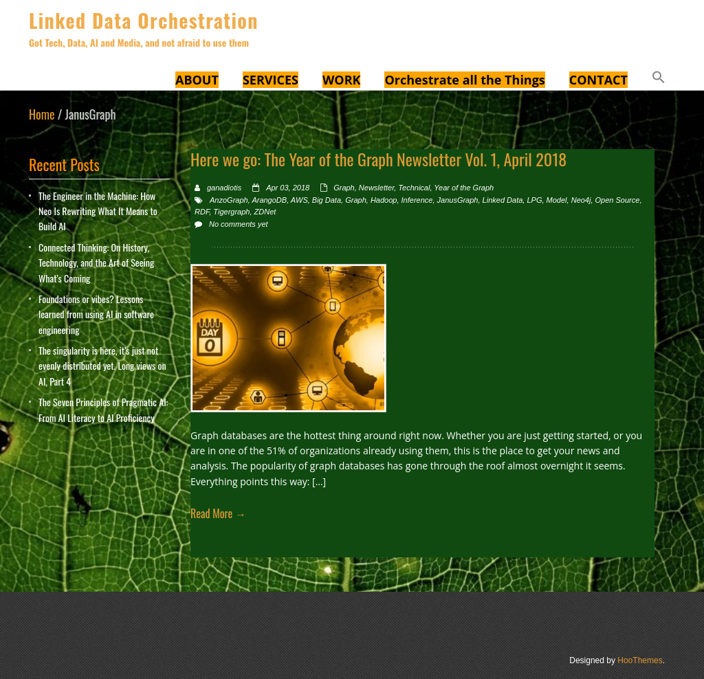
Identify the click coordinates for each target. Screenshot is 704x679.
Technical (414, 187)
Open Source (617, 200)
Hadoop (384, 200)
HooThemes (639, 660)
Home (42, 114)
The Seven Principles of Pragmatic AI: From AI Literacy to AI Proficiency (103, 409)
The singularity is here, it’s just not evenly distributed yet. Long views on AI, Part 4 (102, 365)
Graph (344, 187)
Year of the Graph (464, 187)
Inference (417, 200)
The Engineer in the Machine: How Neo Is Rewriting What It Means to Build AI (97, 211)
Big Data (326, 200)
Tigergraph (231, 212)
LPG (534, 200)
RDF (202, 212)
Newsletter (376, 187)
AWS (299, 200)
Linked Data (503, 200)
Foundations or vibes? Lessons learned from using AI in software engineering (96, 314)
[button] (659, 79)
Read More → (218, 513)
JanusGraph (457, 200)
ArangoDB (269, 200)
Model (557, 200)
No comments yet (238, 224)
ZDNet (265, 212)
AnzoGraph (229, 200)
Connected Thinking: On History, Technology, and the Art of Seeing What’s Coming (96, 262)
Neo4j (581, 200)
